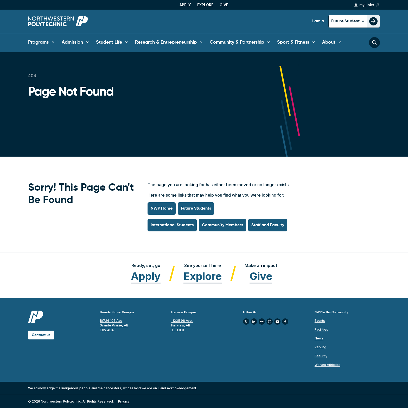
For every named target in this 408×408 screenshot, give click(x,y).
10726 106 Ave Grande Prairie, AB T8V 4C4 (114, 325)
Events (320, 321)
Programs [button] (38, 42)
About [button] (328, 42)
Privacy (124, 401)
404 (32, 75)
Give (224, 5)
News (319, 338)
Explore (205, 5)
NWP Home (162, 208)
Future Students (196, 208)
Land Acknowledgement (177, 388)
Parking (320, 347)
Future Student (346, 21)
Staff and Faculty (267, 225)
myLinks (367, 5)
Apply (185, 5)
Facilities (321, 329)
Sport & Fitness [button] (293, 42)
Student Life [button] (109, 42)
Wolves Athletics (327, 365)
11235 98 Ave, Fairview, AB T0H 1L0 (182, 325)
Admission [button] (72, 42)
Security (321, 356)
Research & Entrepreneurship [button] (166, 42)
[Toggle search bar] (374, 42)
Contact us (41, 335)
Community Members (222, 225)
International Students (172, 225)
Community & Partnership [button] (237, 42)
